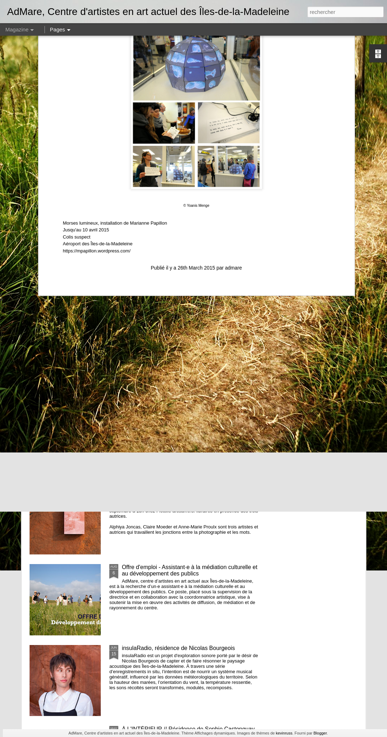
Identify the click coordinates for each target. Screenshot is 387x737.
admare (233, 148)
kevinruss (284, 733)
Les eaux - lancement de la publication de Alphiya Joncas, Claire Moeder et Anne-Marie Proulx (184, 489)
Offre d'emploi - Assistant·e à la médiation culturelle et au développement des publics (189, 570)
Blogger (319, 733)
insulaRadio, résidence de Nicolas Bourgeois (178, 648)
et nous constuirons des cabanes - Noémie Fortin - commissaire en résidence (185, 327)
